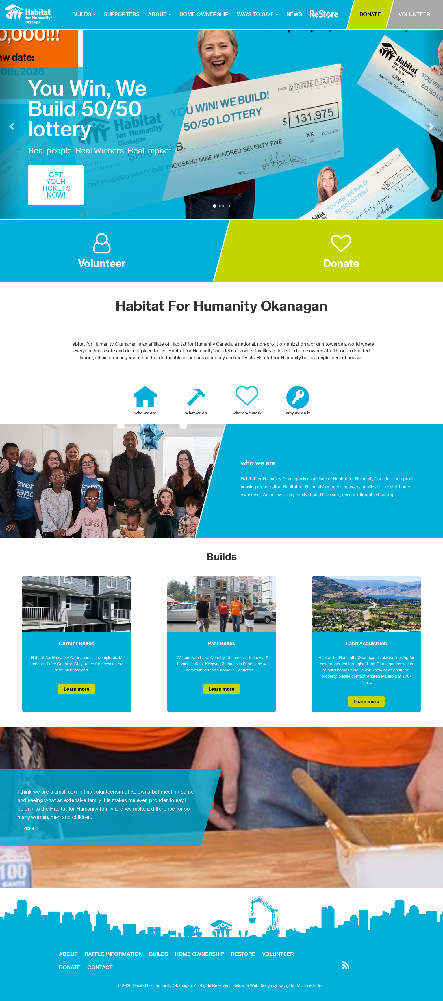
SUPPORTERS (122, 14)
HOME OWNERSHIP (204, 14)
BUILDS (83, 14)
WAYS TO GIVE (257, 14)
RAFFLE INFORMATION (113, 954)
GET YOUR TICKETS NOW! (56, 185)
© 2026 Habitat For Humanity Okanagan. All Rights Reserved (173, 985)
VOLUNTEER (414, 14)
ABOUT (159, 14)
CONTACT (100, 967)
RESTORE (324, 14)
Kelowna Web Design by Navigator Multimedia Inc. (278, 985)
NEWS (294, 14)
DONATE (370, 14)
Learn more (77, 689)
